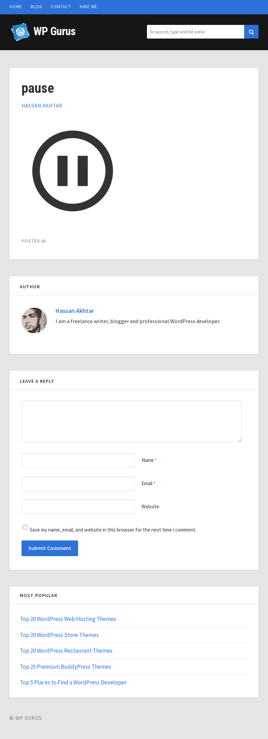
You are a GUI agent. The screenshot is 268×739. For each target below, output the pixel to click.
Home (16, 7)
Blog (36, 7)
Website (150, 506)
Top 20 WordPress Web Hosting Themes (68, 619)
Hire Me (89, 7)
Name (149, 460)
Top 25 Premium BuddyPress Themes (65, 666)
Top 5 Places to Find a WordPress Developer (73, 682)
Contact (61, 7)
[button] (251, 32)
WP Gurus (54, 31)
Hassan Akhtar (41, 105)
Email (148, 483)
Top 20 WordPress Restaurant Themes (66, 650)
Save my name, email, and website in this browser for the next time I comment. (113, 529)
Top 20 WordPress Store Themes (59, 635)
